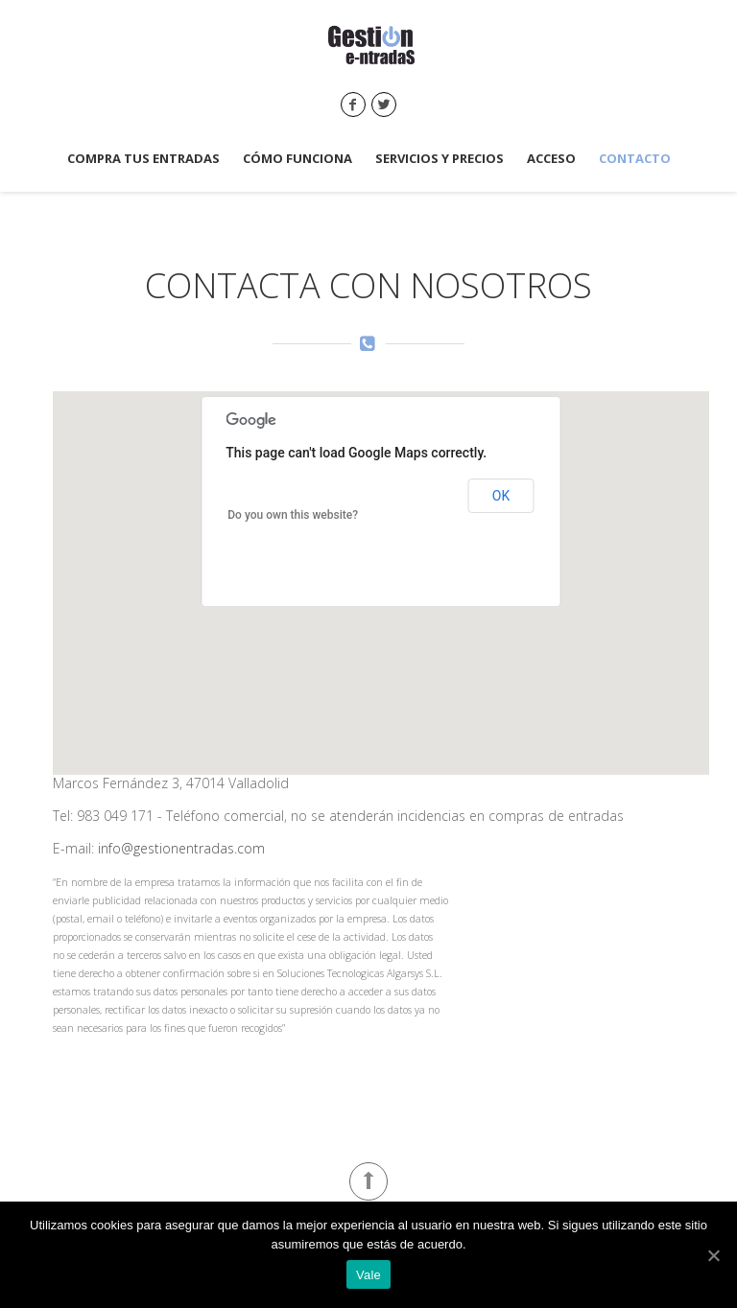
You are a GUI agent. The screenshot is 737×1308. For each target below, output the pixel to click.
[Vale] (713, 1255)
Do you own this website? (292, 515)
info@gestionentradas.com (181, 848)
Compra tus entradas (143, 159)
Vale (368, 1275)
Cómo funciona (297, 159)
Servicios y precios (439, 159)
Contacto (635, 159)
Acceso (551, 159)
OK (501, 495)
